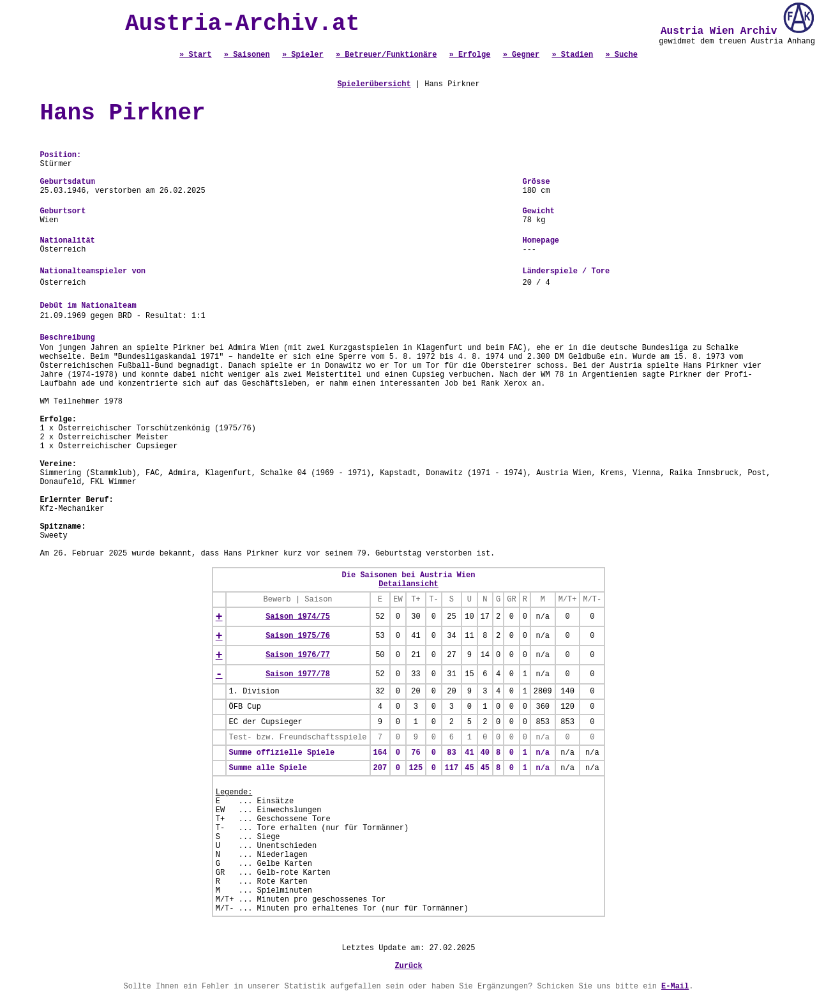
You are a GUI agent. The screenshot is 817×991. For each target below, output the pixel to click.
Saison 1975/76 (298, 636)
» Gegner (521, 54)
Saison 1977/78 (298, 674)
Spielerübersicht (373, 84)
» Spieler (303, 54)
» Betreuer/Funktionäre (386, 54)
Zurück (408, 966)
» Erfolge (470, 54)
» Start (195, 54)
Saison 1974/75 (298, 616)
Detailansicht (408, 584)
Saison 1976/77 (298, 655)
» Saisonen (247, 54)
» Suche (621, 54)
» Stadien (572, 54)
